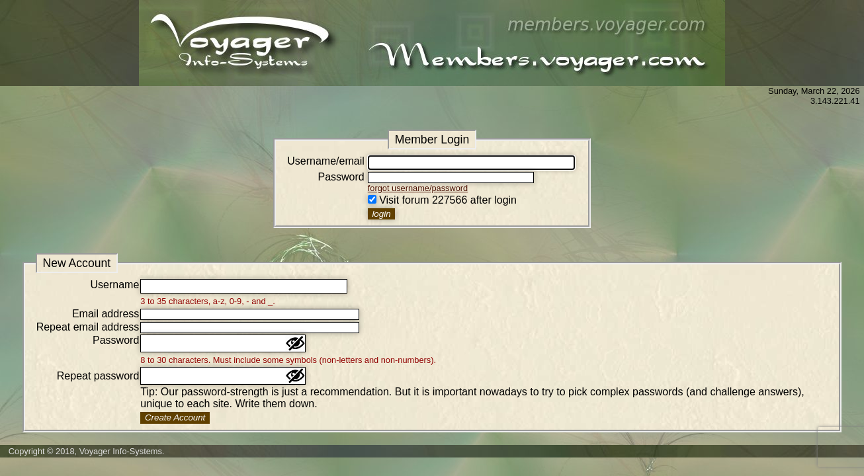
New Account (76, 263)
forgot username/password (418, 188)
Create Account (175, 417)
